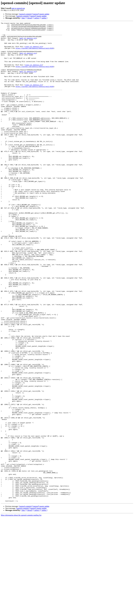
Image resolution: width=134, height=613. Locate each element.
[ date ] (23, 18)
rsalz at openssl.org (33, 51)
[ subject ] (36, 18)
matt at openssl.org (18, 8)
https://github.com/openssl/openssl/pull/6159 (35, 53)
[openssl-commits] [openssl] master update (34, 14)
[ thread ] (29, 18)
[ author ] (44, 18)
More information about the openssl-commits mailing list (21, 611)
